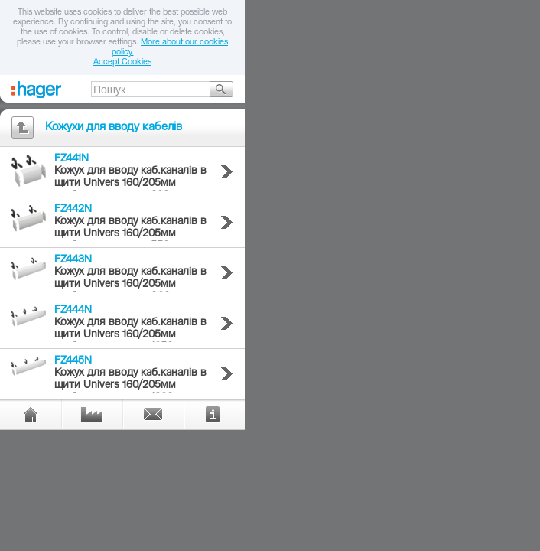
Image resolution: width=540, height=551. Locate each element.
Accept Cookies (122, 62)
